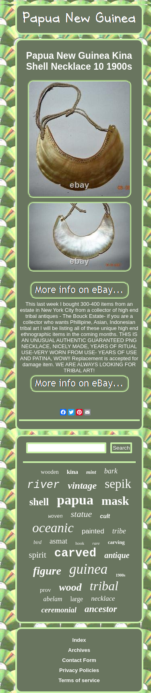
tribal (104, 586)
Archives (79, 650)
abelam (52, 598)
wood (70, 587)
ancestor (101, 609)
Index (79, 640)
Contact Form (79, 660)
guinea (88, 569)
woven (55, 516)
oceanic (53, 528)
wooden (49, 472)
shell (39, 501)
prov (45, 590)
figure (47, 570)
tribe (119, 531)
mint (91, 472)
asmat (58, 541)
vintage (82, 485)
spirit (37, 555)
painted (93, 531)
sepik (118, 484)
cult (105, 516)
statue (81, 514)
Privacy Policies (79, 670)
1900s (120, 575)
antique (116, 555)
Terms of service (78, 680)
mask (115, 500)
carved (75, 553)
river (43, 485)
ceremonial (59, 610)
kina (72, 472)
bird (37, 542)
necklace (103, 598)
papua (75, 499)
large (76, 598)
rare (96, 543)
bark (111, 471)
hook (79, 543)
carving (116, 542)
